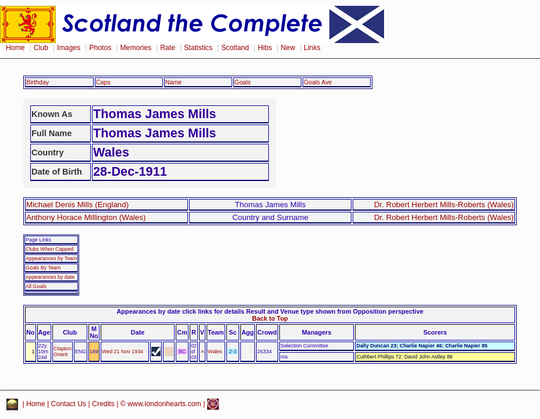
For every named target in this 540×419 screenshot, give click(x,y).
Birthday (37, 82)
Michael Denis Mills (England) (77, 204)
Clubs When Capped (49, 249)
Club (41, 48)
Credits (103, 404)
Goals (243, 82)
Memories (135, 48)
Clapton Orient (63, 351)
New (288, 48)
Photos (100, 48)
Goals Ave (318, 82)
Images (68, 48)
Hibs (265, 48)
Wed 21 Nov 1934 (122, 351)
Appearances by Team (51, 258)
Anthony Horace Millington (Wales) (85, 217)
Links (312, 48)
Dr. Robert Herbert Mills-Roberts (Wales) (444, 204)
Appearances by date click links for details (180, 311)
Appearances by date (50, 277)
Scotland (235, 48)
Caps (103, 82)
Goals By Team (43, 268)
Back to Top (269, 318)
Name (173, 82)
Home (15, 48)
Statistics (198, 48)
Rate (167, 48)
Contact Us (69, 404)
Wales (215, 351)
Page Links (38, 240)
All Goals (36, 286)
